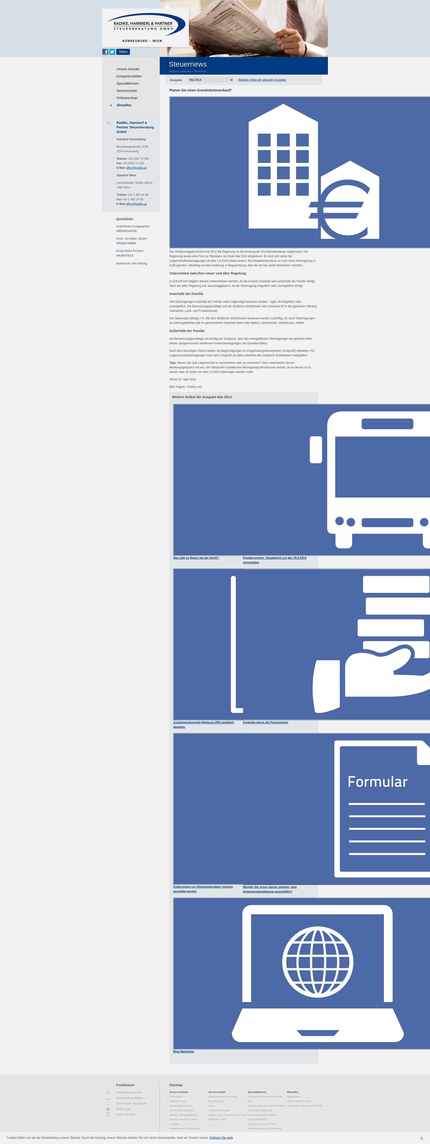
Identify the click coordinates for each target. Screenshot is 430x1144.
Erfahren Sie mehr (221, 1137)
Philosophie (176, 1096)
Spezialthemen (128, 83)
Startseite (174, 71)
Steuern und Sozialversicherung (227, 1114)
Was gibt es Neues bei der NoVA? (196, 558)
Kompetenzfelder (129, 76)
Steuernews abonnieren (131, 1103)
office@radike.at (136, 168)
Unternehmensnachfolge (262, 1114)
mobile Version (125, 1114)
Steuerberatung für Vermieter (265, 1128)
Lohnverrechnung (219, 1110)
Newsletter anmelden (129, 1098)
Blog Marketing (183, 1051)
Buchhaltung (216, 1101)
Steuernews (200, 71)
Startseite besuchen (129, 1092)
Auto (211, 1105)
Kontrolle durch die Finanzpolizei (265, 722)
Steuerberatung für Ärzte (262, 1124)
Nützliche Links (217, 1119)
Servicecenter (127, 91)
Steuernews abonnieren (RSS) (305, 1105)
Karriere (174, 1124)
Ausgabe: (176, 80)
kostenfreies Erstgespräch (133, 226)
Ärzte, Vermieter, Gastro (131, 238)
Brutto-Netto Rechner (129, 251)
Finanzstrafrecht (257, 1119)
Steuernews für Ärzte (299, 1101)
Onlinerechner (127, 98)
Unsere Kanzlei (128, 69)
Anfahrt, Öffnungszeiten (183, 1114)
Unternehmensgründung (223, 1096)
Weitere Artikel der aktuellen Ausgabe (262, 80)
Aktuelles (124, 105)
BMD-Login (123, 1109)
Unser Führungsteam (181, 1110)
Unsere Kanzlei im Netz (183, 1119)
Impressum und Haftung (131, 263)
